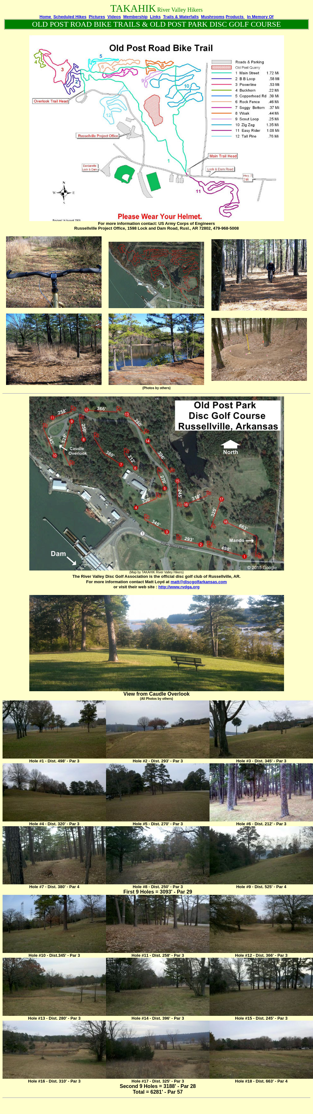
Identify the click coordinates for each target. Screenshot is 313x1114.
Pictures (97, 16)
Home (45, 16)
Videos (114, 16)
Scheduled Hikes (69, 16)
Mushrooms (212, 16)
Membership (135, 16)
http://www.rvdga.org (179, 586)
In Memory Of (260, 16)
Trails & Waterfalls (181, 16)
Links (155, 16)
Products (235, 16)
